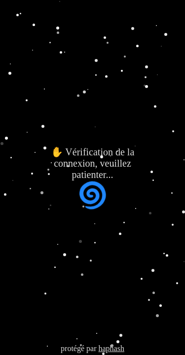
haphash (111, 348)
